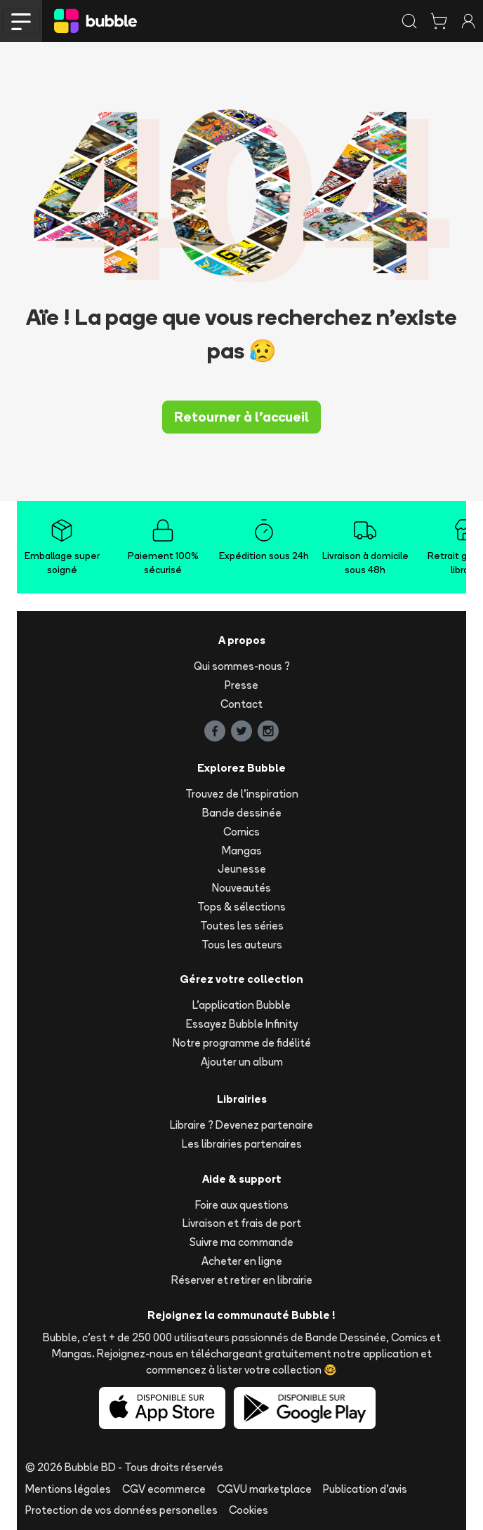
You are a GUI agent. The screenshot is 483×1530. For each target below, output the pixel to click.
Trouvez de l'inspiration (241, 793)
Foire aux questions (242, 1205)
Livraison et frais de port (242, 1223)
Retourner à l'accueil (241, 416)
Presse (241, 685)
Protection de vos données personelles (121, 1510)
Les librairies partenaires (242, 1143)
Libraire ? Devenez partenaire (241, 1125)
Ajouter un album (242, 1061)
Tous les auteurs (241, 944)
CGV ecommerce (164, 1489)
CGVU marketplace (264, 1489)
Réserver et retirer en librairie (241, 1280)
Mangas (242, 850)
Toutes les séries (242, 925)
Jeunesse (242, 868)
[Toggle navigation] (21, 21)
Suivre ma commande (241, 1242)
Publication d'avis (365, 1489)
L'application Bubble (241, 1005)
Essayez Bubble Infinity (242, 1024)
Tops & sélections (241, 906)
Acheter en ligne (241, 1261)
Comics (241, 831)
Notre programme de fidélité (242, 1042)
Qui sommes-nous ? (242, 666)
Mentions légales (68, 1489)
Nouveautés (241, 887)
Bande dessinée (242, 812)
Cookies (248, 1510)
